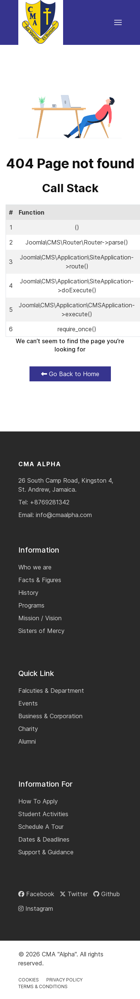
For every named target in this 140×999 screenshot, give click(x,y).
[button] (118, 22)
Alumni (27, 741)
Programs (31, 605)
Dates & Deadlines (43, 839)
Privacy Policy (64, 980)
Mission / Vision (40, 618)
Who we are (35, 567)
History (28, 592)
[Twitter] (74, 894)
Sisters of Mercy (41, 630)
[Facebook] (36, 894)
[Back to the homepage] (40, 22)
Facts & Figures (39, 580)
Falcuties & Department (51, 690)
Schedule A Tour (40, 826)
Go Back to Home (70, 374)
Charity (28, 728)
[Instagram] (35, 908)
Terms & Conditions (43, 986)
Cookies (28, 980)
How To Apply (38, 801)
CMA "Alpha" (59, 954)
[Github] (106, 894)
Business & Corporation (50, 716)
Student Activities (43, 814)
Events (28, 703)
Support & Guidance (46, 852)
